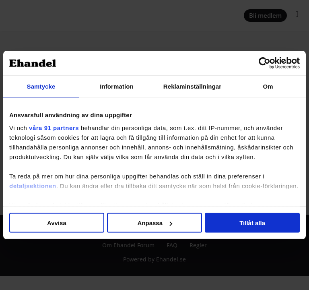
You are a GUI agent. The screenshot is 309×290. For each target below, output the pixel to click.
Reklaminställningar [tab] (192, 86)
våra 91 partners (54, 127)
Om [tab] (268, 86)
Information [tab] (117, 86)
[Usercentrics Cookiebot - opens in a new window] (264, 63)
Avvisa (56, 223)
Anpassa (154, 223)
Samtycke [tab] (41, 86)
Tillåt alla (252, 223)
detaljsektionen (32, 185)
